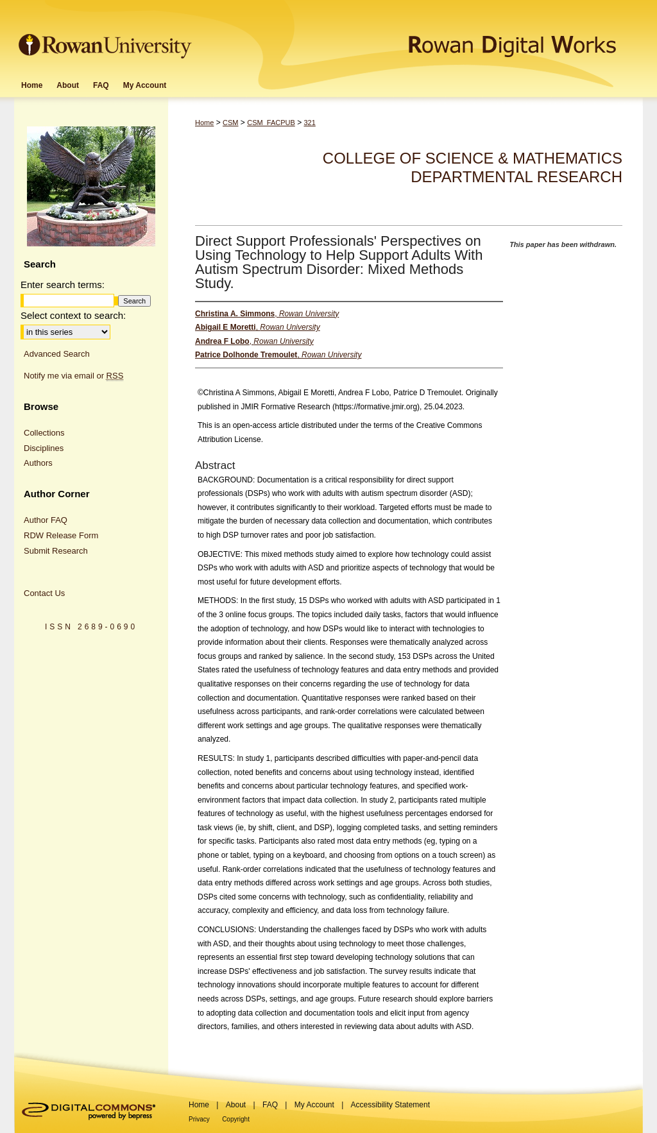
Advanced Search (57, 354)
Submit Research (56, 551)
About (236, 1104)
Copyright (236, 1119)
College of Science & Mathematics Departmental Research (472, 167)
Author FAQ (45, 520)
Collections (44, 433)
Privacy (199, 1119)
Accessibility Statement (390, 1104)
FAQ (270, 1104)
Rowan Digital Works (419, 36)
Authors (38, 463)
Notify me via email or (73, 376)
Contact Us (44, 593)
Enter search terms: (63, 284)
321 (309, 122)
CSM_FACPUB (271, 122)
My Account (314, 1104)
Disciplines (44, 448)
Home (204, 122)
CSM (230, 122)
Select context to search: (73, 315)
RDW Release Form (61, 535)
